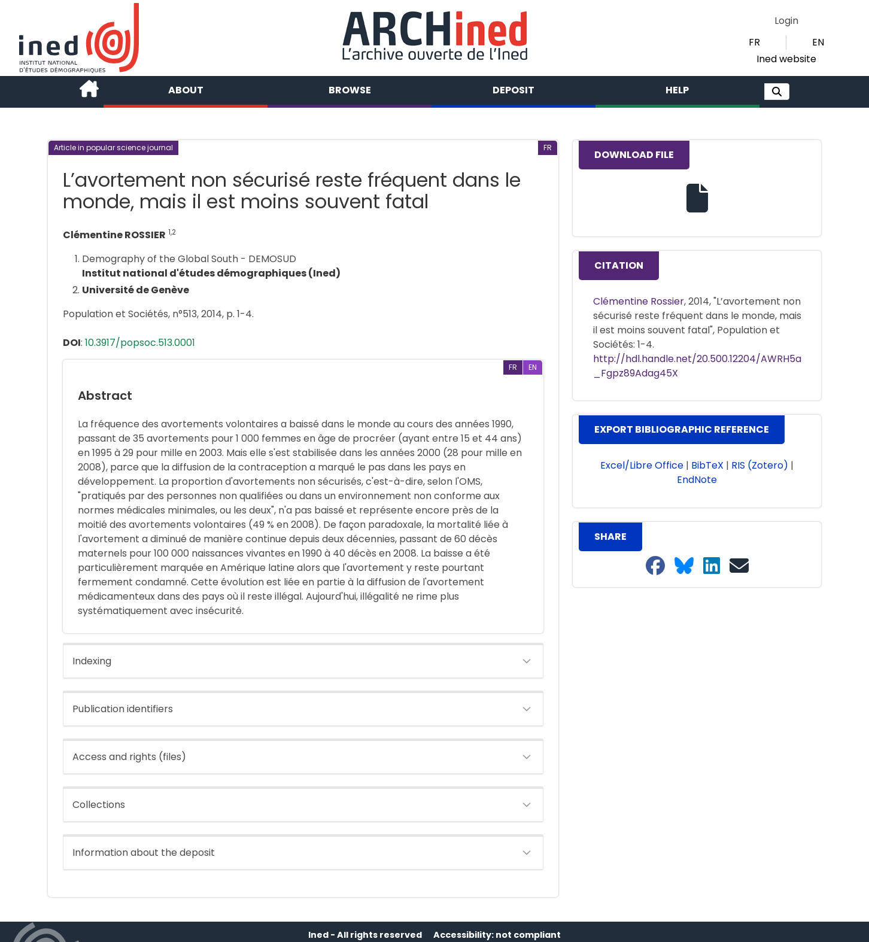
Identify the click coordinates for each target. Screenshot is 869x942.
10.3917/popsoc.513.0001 (140, 343)
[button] (776, 91)
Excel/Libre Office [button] (641, 465)
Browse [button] (350, 90)
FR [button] (754, 42)
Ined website (786, 59)
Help (677, 90)
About (185, 90)
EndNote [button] (697, 480)
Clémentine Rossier (638, 301)
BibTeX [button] (707, 465)
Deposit (513, 90)
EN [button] (818, 42)
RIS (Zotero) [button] (759, 465)
